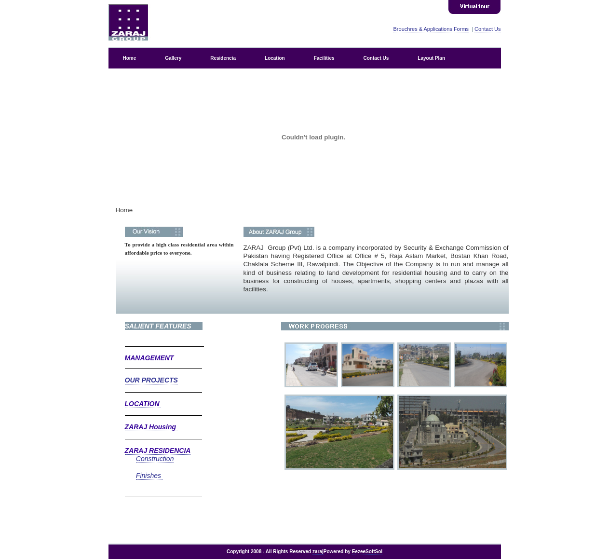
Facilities (324, 58)
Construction (155, 459)
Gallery (173, 58)
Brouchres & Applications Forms (431, 29)
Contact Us (487, 29)
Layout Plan (431, 58)
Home (129, 58)
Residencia (223, 58)
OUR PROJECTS (151, 380)
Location (275, 58)
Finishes (149, 475)
